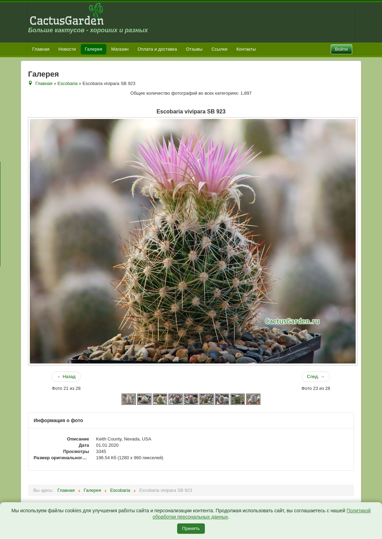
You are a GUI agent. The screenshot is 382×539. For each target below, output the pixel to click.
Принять (191, 528)
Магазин (120, 49)
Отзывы (194, 49)
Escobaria (68, 83)
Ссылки (219, 49)
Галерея (93, 49)
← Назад (66, 376)
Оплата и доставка (157, 49)
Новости (67, 49)
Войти (341, 49)
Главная (40, 49)
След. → (316, 376)
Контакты (246, 49)
